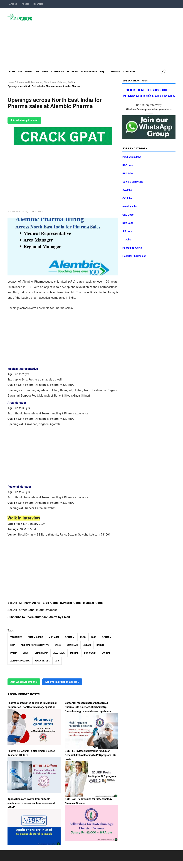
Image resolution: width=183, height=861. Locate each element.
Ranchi (100, 645)
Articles (13, 4)
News (50, 72)
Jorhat (106, 653)
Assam (87, 645)
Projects (25, 4)
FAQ (113, 72)
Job (41, 72)
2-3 (57, 661)
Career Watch (67, 72)
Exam (83, 72)
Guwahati (72, 645)
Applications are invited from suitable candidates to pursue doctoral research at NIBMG (31, 803)
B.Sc (93, 637)
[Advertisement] (105, 36)
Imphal (74, 653)
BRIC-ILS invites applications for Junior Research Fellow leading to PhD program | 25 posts (90, 755)
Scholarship (99, 72)
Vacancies (38, 4)
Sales (58, 645)
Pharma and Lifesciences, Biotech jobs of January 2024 (44, 82)
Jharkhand (41, 653)
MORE (128, 72)
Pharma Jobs (35, 637)
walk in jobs (42, 661)
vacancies (16, 637)
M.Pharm (54, 637)
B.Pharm (70, 637)
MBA (12, 645)
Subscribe (143, 72)
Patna (13, 653)
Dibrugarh (90, 653)
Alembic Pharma (19, 661)
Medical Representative (35, 645)
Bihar (26, 653)
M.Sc (83, 637)
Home (12, 72)
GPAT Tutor (27, 72)
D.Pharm (107, 637)
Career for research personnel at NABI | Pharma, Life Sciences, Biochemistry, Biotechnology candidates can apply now (88, 707)
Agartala (59, 653)
